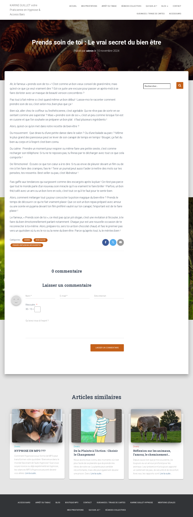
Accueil (73, 6)
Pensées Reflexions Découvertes (27, 245)
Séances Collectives (131, 6)
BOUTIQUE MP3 (71, 502)
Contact (177, 6)
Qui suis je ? (151, 6)
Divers (27, 240)
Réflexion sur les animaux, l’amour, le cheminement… (152, 452)
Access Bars (175, 14)
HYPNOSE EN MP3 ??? (30, 451)
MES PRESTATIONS (89, 6)
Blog (164, 6)
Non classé (40, 240)
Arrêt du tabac (109, 6)
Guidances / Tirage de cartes (151, 14)
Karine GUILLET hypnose (141, 502)
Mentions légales (166, 502)
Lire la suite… (31, 473)
